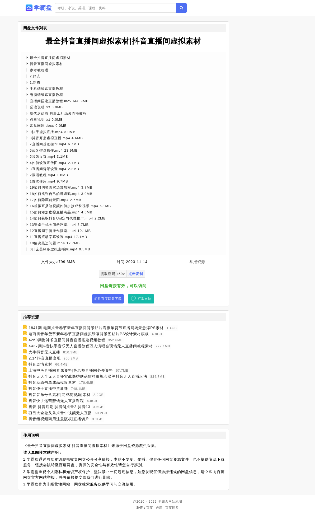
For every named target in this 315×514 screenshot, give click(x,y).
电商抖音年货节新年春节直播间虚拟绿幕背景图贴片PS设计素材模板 (89, 334)
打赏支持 (144, 299)
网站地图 (175, 501)
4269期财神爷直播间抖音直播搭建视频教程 (67, 340)
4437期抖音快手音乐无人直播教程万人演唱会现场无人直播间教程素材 (91, 346)
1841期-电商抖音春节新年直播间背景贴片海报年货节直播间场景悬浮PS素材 (96, 328)
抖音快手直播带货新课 (48, 388)
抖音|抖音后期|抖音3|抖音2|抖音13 (59, 407)
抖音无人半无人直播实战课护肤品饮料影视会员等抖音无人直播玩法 (88, 376)
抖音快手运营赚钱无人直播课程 (56, 401)
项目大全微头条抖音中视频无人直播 (60, 413)
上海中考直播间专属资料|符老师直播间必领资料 (71, 370)
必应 (159, 508)
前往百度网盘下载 (108, 299)
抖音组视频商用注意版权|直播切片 (59, 419)
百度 (149, 508)
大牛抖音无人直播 (44, 352)
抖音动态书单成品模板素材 (52, 382)
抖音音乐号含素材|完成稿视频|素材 (59, 394)
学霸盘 (163, 501)
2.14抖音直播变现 (44, 358)
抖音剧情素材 (40, 364)
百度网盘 (172, 508)
